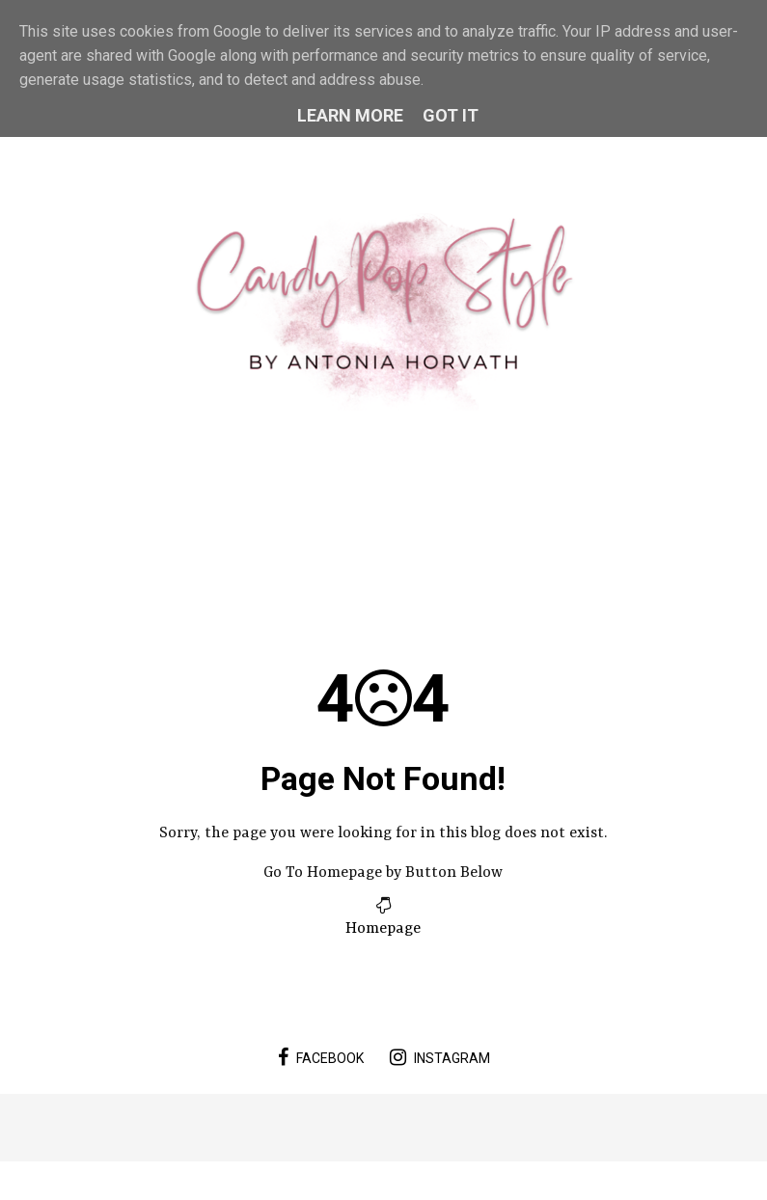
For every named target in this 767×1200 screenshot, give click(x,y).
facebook (321, 1057)
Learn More (350, 115)
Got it (451, 115)
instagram (440, 1057)
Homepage (383, 929)
